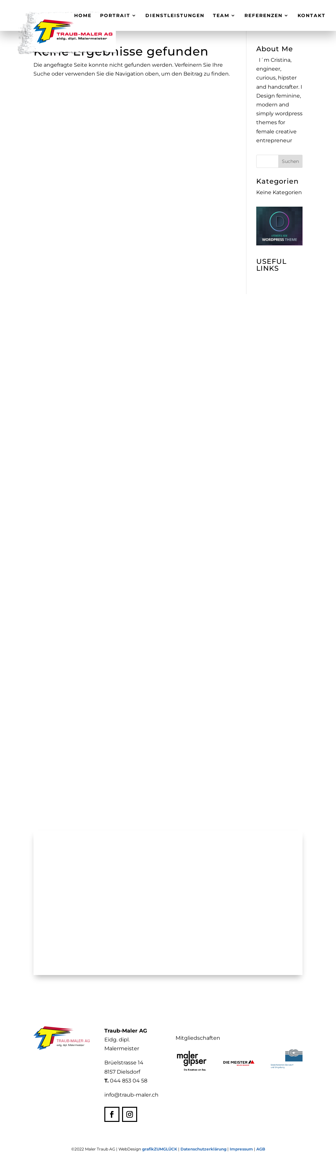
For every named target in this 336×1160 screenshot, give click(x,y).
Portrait (115, 15)
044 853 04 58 (128, 1081)
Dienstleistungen (174, 15)
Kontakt (312, 15)
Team (221, 15)
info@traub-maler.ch (131, 1095)
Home (83, 15)
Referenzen (263, 15)
